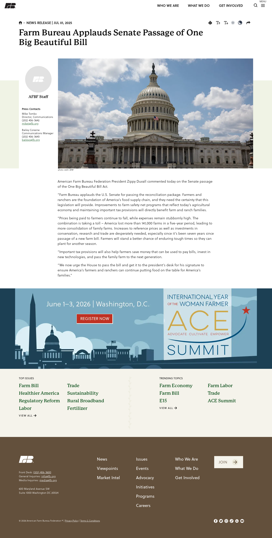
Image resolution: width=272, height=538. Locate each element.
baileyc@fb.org (31, 140)
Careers (143, 505)
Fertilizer (77, 408)
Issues (142, 459)
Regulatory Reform (39, 401)
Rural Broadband (85, 401)
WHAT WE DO (199, 6)
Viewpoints (107, 468)
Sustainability (82, 393)
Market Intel (108, 477)
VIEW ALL (28, 415)
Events (142, 468)
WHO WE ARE (168, 6)
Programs (145, 496)
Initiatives (145, 487)
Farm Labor (220, 385)
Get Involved (187, 477)
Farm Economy (175, 385)
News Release (38, 22)
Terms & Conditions (90, 520)
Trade (73, 385)
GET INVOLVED (231, 6)
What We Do (186, 468)
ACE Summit (222, 401)
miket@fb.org (30, 123)
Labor (25, 408)
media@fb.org (48, 480)
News (102, 459)
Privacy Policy (71, 520)
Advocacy (145, 477)
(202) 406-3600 (42, 472)
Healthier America (39, 393)
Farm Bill (29, 385)
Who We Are (186, 459)
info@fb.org (48, 476)
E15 (163, 401)
